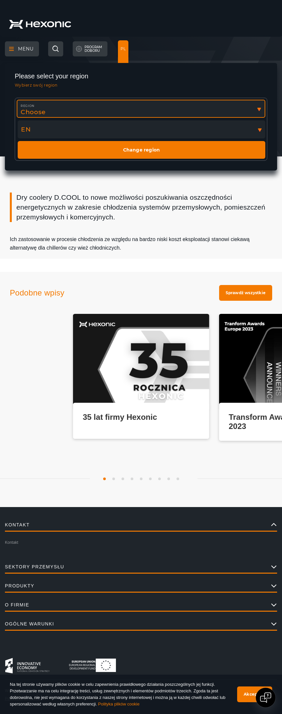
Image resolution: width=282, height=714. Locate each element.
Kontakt (11, 542)
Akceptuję (255, 694)
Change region (141, 150)
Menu (21, 49)
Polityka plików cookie (119, 704)
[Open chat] (265, 697)
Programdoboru (93, 49)
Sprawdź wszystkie (246, 292)
